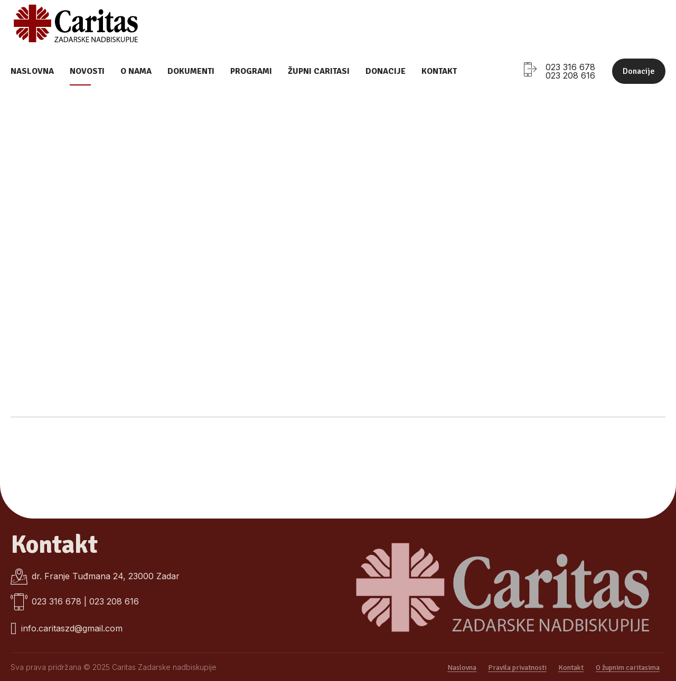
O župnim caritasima (628, 667)
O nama (136, 71)
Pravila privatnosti (517, 667)
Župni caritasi (319, 71)
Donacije (385, 71)
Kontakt (439, 71)
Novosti (87, 71)
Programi (251, 71)
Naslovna (32, 71)
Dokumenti (190, 71)
